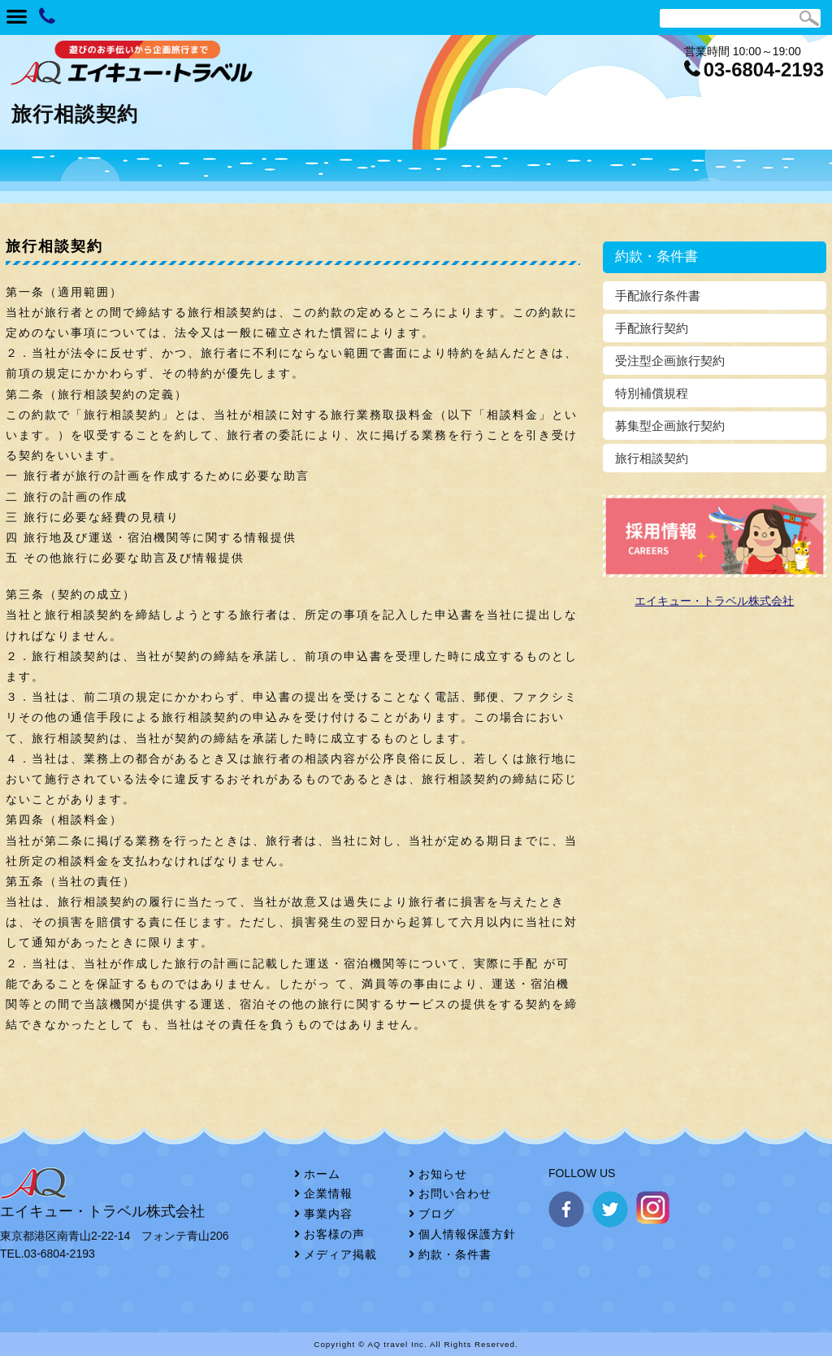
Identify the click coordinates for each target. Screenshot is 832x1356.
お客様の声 (334, 1234)
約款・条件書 (455, 1254)
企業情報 (328, 1193)
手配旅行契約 (651, 328)
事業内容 (328, 1213)
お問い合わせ (455, 1193)
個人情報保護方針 (467, 1234)
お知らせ (442, 1173)
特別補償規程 (651, 393)
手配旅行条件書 (657, 295)
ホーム (322, 1173)
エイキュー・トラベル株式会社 (714, 600)
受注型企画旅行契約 (670, 360)
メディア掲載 (340, 1254)
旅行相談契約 (651, 458)
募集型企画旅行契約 (670, 425)
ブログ (436, 1213)
